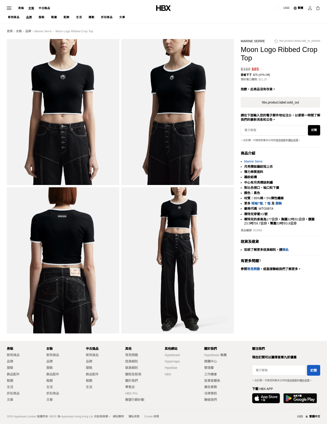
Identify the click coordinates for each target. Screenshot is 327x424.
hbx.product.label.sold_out (280, 102)
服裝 (278, 203)
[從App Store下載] (266, 398)
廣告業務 (210, 387)
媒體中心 (210, 361)
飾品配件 (13, 374)
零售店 (130, 387)
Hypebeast (172, 355)
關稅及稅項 (133, 374)
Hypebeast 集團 (215, 355)
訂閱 (314, 130)
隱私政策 (293, 140)
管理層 (209, 368)
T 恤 (267, 203)
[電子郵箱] (274, 130)
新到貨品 (13, 355)
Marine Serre (42, 31)
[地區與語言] (305, 417)
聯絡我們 (210, 400)
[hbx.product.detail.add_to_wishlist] (297, 42)
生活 (10, 387)
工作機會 (210, 374)
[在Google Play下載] (300, 398)
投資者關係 (212, 380)
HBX (168, 374)
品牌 (28, 31)
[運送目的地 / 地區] (283, 8)
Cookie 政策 (151, 416)
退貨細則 (131, 368)
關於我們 (131, 380)
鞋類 (10, 380)
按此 (285, 249)
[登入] (310, 8)
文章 (10, 400)
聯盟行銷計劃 (134, 400)
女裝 (31, 8)
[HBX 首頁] (163, 8)
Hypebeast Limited (25, 416)
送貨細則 (131, 361)
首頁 (10, 31)
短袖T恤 (257, 203)
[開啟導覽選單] (9, 8)
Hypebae (171, 368)
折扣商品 (13, 393)
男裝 (21, 8)
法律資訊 (210, 393)
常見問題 (131, 355)
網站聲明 (118, 416)
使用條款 (281, 140)
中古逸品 (44, 8)
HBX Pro (131, 393)
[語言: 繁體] (298, 8)
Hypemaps (172, 361)
